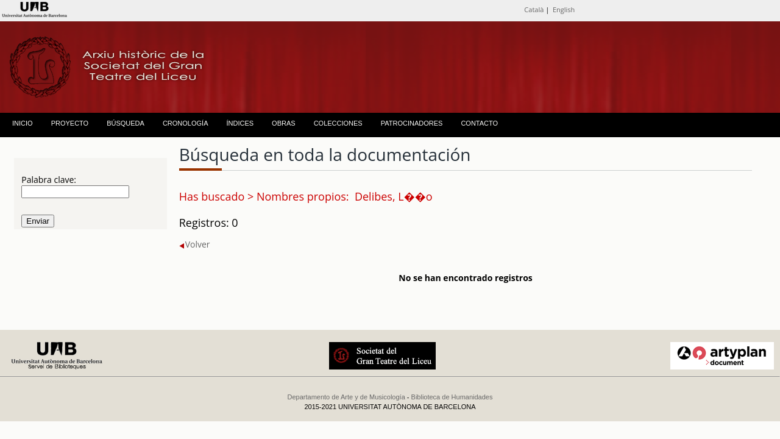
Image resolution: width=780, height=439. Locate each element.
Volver (194, 244)
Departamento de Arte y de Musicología (346, 397)
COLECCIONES (338, 123)
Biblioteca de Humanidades (452, 397)
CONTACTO (479, 123)
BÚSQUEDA (125, 123)
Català (534, 9)
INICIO (22, 123)
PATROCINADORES (412, 123)
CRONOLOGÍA (185, 123)
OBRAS (284, 123)
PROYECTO (70, 123)
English (564, 9)
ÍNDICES (240, 123)
